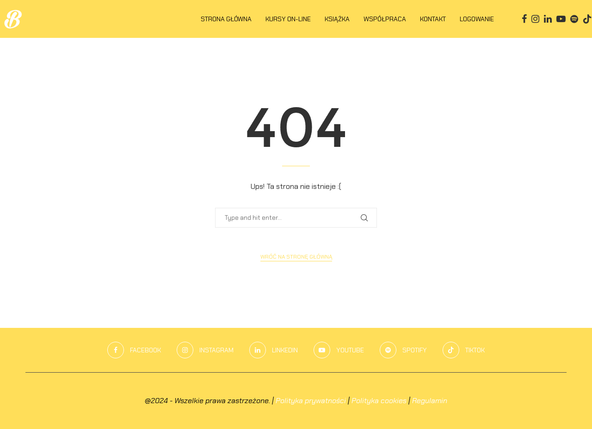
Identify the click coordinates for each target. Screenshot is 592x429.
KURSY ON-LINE (288, 19)
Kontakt (433, 19)
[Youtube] (561, 18)
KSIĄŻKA (337, 19)
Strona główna (226, 19)
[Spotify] (574, 18)
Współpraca (385, 19)
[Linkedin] (548, 18)
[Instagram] (535, 18)
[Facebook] (524, 18)
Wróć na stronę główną (296, 256)
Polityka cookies (379, 400)
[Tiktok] (587, 18)
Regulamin (429, 400)
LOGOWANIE (477, 19)
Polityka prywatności (311, 400)
